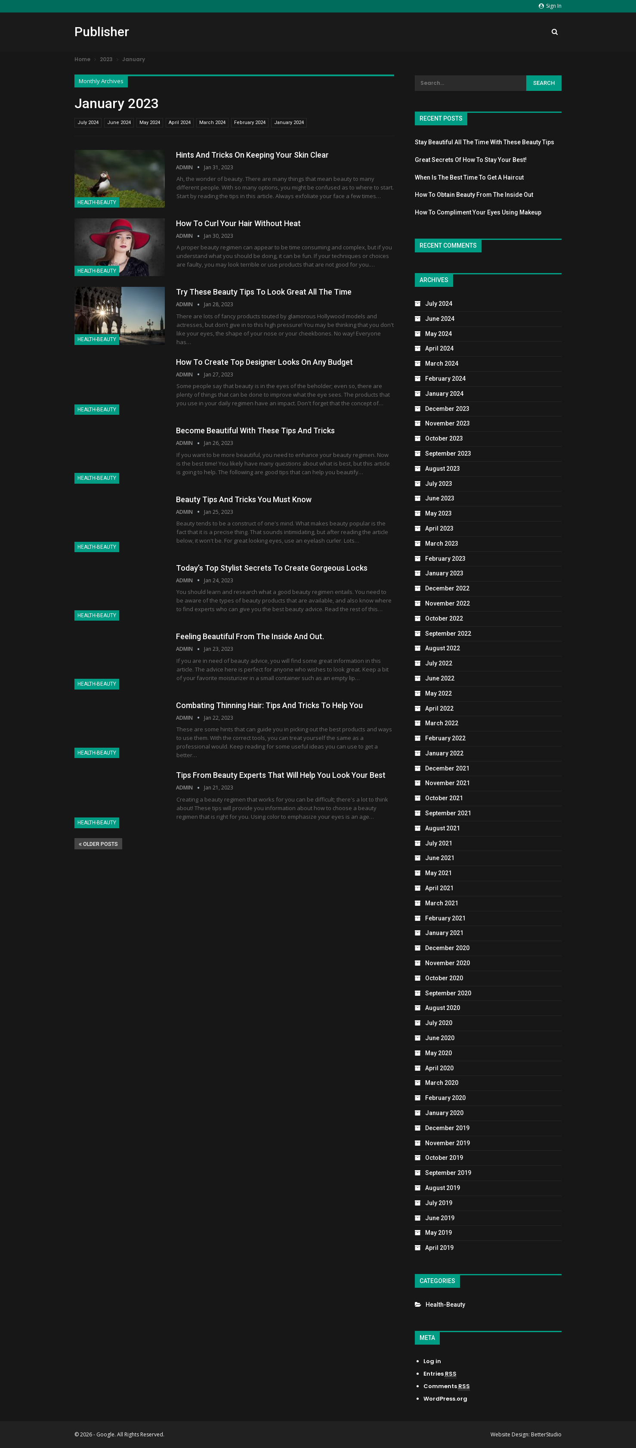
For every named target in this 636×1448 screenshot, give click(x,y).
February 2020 (445, 1097)
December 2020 (447, 948)
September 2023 (448, 453)
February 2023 (445, 558)
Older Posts (98, 844)
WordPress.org (445, 1399)
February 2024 (250, 122)
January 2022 (444, 753)
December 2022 (447, 588)
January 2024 (289, 122)
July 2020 (438, 1022)
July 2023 (438, 483)
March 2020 (441, 1082)
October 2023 (444, 438)
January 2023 (444, 573)
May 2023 (438, 513)
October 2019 (444, 1157)
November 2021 (447, 783)
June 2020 (439, 1038)
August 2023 (442, 468)
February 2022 (445, 738)
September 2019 (448, 1172)
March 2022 (441, 723)
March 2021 (441, 903)
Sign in (550, 5)
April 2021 (439, 888)
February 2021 (445, 918)
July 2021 (438, 843)
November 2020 (447, 963)
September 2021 (448, 813)
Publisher (101, 31)
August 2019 (442, 1187)
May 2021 (438, 873)
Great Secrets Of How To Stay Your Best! (471, 159)
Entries (440, 1374)
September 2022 (448, 633)
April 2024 (180, 122)
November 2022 (447, 603)
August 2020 (442, 1007)
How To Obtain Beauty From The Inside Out (474, 194)
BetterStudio (546, 1434)
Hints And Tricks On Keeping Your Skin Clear (252, 154)
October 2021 (444, 798)
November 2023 (447, 423)
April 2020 (439, 1068)
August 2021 (442, 828)
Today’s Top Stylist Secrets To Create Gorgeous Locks (271, 567)
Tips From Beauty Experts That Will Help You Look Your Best (281, 775)
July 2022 (438, 663)
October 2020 (444, 978)
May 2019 (438, 1232)
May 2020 (438, 1053)
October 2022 (444, 618)
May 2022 (438, 693)
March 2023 (441, 543)
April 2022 (439, 708)
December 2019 (447, 1128)
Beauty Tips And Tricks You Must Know (244, 499)
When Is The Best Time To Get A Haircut (469, 177)
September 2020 (448, 993)
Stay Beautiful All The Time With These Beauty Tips (484, 142)
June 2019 (439, 1218)
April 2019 (439, 1247)
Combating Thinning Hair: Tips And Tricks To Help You (269, 705)
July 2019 (438, 1202)
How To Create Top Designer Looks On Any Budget (264, 362)
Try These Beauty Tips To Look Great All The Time (264, 291)
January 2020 (444, 1112)
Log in (432, 1361)
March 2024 (212, 122)
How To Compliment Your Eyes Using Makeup (478, 212)
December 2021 (447, 768)
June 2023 (439, 498)
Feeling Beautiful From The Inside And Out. (250, 636)
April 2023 (439, 528)
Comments (446, 1386)
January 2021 (444, 932)
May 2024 (149, 122)
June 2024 (119, 122)
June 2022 (439, 678)
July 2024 (88, 122)
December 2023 (447, 408)
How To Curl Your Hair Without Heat (238, 223)
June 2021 (439, 858)
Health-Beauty (96, 202)
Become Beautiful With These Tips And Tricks (255, 430)
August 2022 (442, 648)
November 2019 (447, 1143)
